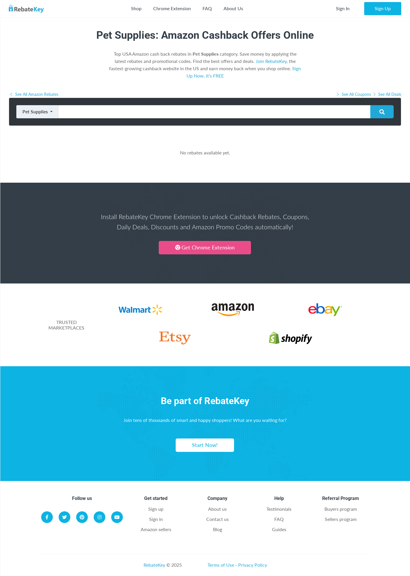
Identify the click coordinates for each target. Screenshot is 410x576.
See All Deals (387, 94)
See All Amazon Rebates (33, 94)
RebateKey (154, 565)
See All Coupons (353, 94)
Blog (217, 529)
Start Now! (205, 445)
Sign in (156, 519)
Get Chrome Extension (205, 247)
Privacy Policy (252, 565)
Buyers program (340, 509)
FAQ (207, 8)
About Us (233, 8)
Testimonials (279, 509)
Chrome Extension (172, 8)
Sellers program (341, 519)
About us (217, 509)
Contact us (217, 519)
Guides (279, 529)
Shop (136, 8)
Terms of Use (220, 565)
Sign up (155, 509)
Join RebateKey (271, 61)
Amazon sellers (156, 529)
